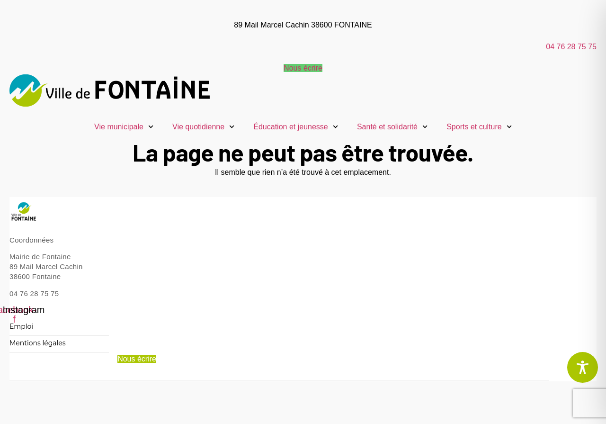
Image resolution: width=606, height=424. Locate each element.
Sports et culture (479, 126)
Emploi (21, 326)
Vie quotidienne (203, 126)
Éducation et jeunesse (295, 126)
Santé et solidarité (392, 126)
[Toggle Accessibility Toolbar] (582, 367)
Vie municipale (123, 126)
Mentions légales (37, 343)
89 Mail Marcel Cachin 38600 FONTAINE (303, 25)
